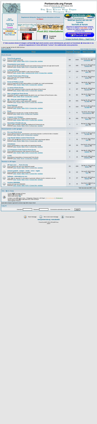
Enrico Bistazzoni (87, 113)
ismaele (87, 78)
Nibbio (23, 61)
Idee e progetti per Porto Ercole (17, 93)
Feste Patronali (12, 105)
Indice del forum (6, 49)
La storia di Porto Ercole (15, 88)
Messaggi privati (58, 12)
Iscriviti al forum (80, 24)
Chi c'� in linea (8, 191)
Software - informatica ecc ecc (17, 176)
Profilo (49, 12)
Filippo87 (87, 178)
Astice (86, 83)
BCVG (27, 61)
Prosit (9, 111)
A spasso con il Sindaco (15, 117)
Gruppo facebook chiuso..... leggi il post (80, 39)
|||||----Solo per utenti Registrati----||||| (19, 99)
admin (14, 61)
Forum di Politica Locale (15, 82)
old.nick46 (87, 89)
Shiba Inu (87, 146)
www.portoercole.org (58, 7)
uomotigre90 (87, 60)
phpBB (45, 222)
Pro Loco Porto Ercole (14, 132)
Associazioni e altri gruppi (12, 129)
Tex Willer (86, 101)
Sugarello (87, 151)
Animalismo (11, 144)
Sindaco (87, 166)
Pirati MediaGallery (27, 32)
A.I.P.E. (9, 156)
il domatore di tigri (29, 73)
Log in (68, 12)
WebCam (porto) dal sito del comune (80, 21)
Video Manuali (10, 35)
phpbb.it (48, 223)
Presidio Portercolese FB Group (17, 76)
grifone (87, 119)
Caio (87, 184)
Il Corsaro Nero (33, 61)
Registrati (72, 9)
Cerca (48, 9)
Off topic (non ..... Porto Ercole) (17, 165)
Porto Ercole (6, 55)
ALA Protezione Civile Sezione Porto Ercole (21, 150)
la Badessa (87, 157)
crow (87, 140)
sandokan (40, 61)
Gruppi (65, 9)
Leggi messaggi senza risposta (88, 49)
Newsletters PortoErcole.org (16, 123)
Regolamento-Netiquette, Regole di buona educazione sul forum (40, 17)
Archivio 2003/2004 (13, 182)
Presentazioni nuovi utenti (16, 64)
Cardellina (87, 66)
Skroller (19, 61)
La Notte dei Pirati (13, 70)
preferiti (10, 25)
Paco (87, 95)
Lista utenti (57, 9)
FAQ (43, 9)
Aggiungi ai (10, 24)
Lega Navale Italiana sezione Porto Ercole (21, 138)
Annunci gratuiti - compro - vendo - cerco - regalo (23, 171)
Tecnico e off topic (9, 161)
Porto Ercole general (14, 58)
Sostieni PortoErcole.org (10, 29)
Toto (19, 196)
